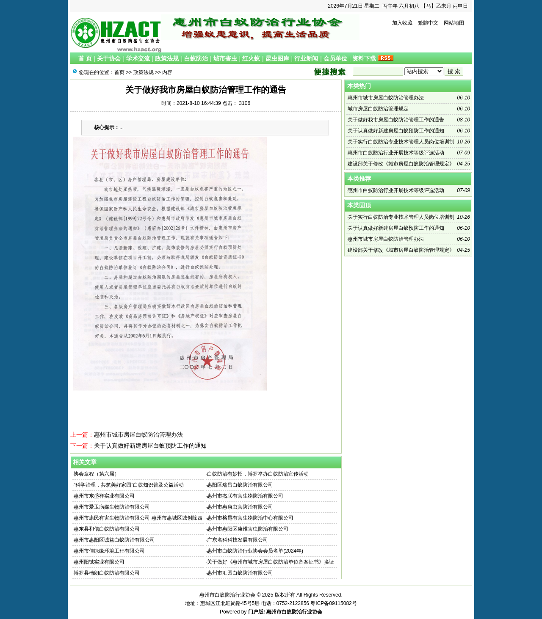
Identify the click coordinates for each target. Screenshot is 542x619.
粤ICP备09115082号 (333, 603)
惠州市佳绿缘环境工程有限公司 (109, 551)
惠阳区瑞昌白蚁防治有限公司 (240, 485)
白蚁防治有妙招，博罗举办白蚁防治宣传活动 (258, 474)
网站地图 (454, 23)
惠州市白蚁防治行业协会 (294, 612)
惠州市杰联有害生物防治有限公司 (245, 496)
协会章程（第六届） (96, 474)
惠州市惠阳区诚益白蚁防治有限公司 (114, 540)
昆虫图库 (277, 58)
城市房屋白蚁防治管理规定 (378, 109)
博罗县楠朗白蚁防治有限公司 (107, 573)
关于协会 (109, 58)
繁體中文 (428, 23)
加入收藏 (402, 23)
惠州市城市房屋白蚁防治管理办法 (138, 434)
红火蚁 (251, 58)
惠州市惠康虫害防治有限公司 (240, 507)
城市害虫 (225, 58)
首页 (119, 72)
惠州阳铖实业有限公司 (99, 562)
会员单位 (335, 58)
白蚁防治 (196, 58)
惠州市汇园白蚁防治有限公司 (240, 573)
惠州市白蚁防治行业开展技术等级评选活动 (396, 153)
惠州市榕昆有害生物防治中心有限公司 (250, 518)
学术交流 (138, 58)
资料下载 (364, 58)
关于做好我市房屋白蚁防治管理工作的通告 (396, 120)
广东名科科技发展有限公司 (237, 540)
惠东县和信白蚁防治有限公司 (107, 529)
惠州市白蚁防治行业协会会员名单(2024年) (255, 551)
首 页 (85, 58)
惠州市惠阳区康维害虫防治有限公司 (247, 529)
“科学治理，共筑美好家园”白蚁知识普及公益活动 (129, 485)
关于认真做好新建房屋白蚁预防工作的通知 (150, 445)
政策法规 (167, 58)
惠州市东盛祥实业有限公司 (104, 496)
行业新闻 (306, 58)
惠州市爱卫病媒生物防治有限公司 (112, 507)
